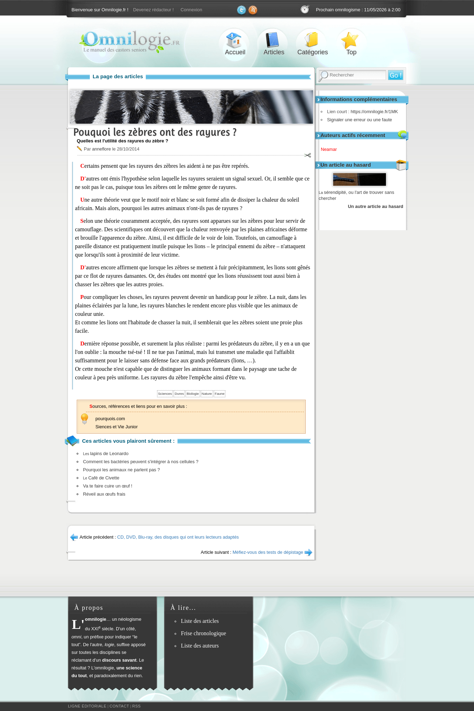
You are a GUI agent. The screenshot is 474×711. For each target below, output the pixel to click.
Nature (207, 394)
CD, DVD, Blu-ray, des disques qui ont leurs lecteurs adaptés (178, 537)
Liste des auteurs (200, 646)
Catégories (312, 40)
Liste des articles (200, 621)
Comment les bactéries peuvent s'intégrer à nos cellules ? (141, 461)
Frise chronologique (203, 633)
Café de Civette (101, 477)
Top (351, 40)
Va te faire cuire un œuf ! (107, 486)
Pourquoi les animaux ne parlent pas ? (121, 469)
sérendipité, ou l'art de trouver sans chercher (356, 195)
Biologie (193, 394)
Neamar (331, 149)
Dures (179, 394)
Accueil (235, 40)
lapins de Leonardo (106, 453)
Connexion (191, 9)
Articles (274, 40)
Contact (119, 706)
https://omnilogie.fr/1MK (372, 111)
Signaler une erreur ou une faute (357, 119)
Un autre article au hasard (375, 206)
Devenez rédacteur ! (153, 9)
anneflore (101, 149)
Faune (220, 394)
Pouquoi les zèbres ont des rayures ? (155, 132)
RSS (136, 706)
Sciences (165, 394)
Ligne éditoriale (87, 706)
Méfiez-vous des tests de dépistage (267, 552)
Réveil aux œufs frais (104, 494)
